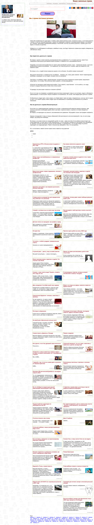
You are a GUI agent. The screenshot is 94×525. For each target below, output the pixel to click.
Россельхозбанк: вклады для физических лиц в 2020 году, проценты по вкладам (77, 499)
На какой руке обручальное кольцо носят (45, 320)
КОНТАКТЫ (62, 3)
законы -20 (40, 519)
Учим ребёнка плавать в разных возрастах (75, 466)
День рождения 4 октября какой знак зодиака (46, 285)
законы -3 (45, 517)
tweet (34, 133)
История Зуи (36, 231)
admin (31, 131)
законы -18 (86, 518)
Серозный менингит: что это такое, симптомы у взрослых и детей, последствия (77, 344)
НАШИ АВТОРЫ (71, 3)
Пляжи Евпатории (68, 452)
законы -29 (41, 521)
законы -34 (77, 521)
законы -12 (43, 518)
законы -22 (54, 519)
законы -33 (70, 521)
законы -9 (84, 517)
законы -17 (79, 518)
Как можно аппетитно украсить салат (74, 144)
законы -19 (33, 519)
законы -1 (32, 517)
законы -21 (47, 519)
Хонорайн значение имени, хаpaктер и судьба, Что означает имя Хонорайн (76, 172)
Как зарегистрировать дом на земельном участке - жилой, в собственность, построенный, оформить (77, 405)
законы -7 (71, 517)
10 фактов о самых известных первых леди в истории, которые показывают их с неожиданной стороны (47, 353)
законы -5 (58, 517)
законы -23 (61, 519)
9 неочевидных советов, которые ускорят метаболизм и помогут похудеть (75, 273)
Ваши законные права (83, 1)
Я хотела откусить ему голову (41, 418)
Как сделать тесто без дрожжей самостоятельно (47, 343)
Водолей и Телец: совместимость (42, 466)
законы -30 (48, 521)
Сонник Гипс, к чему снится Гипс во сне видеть (77, 439)
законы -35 (84, 521)
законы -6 (65, 517)
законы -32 (62, 521)
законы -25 (76, 519)
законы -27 (90, 519)
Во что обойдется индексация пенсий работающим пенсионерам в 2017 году (44, 387)
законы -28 (34, 521)
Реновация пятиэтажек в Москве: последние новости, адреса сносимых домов (76, 312)
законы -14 (57, 518)
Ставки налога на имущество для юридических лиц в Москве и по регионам (46, 198)
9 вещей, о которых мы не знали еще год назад (46, 210)
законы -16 (72, 518)
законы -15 (64, 518)
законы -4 (52, 517)
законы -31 (55, 521)
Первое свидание (68, 333)
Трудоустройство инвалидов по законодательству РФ (42, 404)
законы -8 (78, 517)
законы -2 (39, 517)
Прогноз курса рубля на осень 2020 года (75, 231)
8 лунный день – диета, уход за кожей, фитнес (46, 251)
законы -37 (36, 522)
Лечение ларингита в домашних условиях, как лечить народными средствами (46, 452)
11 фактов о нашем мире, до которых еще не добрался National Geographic (76, 387)
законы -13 (50, 518)
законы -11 (36, 518)
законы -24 (69, 519)
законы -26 (83, 519)
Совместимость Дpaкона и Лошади (43, 333)
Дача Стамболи (67, 418)
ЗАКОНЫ (49, 3)
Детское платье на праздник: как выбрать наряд (47, 222)
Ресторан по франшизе (39, 311)
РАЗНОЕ (55, 3)
